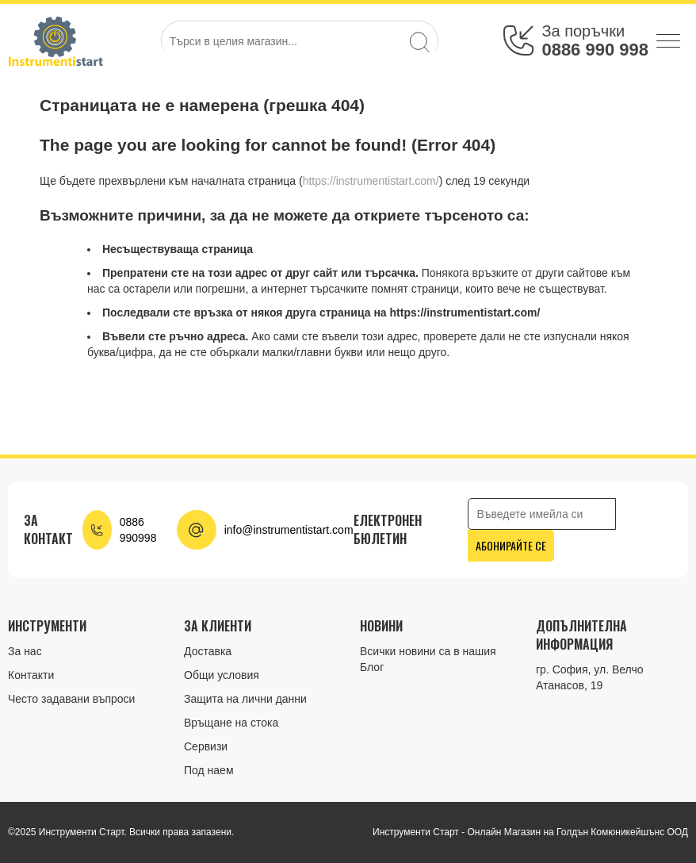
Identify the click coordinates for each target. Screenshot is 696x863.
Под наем (209, 770)
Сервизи (206, 746)
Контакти (31, 675)
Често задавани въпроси (71, 698)
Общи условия (221, 675)
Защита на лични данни (245, 698)
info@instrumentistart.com (289, 530)
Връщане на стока (231, 722)
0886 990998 (138, 530)
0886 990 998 (594, 49)
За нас (25, 651)
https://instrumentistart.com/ (371, 181)
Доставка (207, 651)
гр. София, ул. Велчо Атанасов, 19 (590, 677)
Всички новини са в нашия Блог (428, 659)
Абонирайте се (511, 545)
